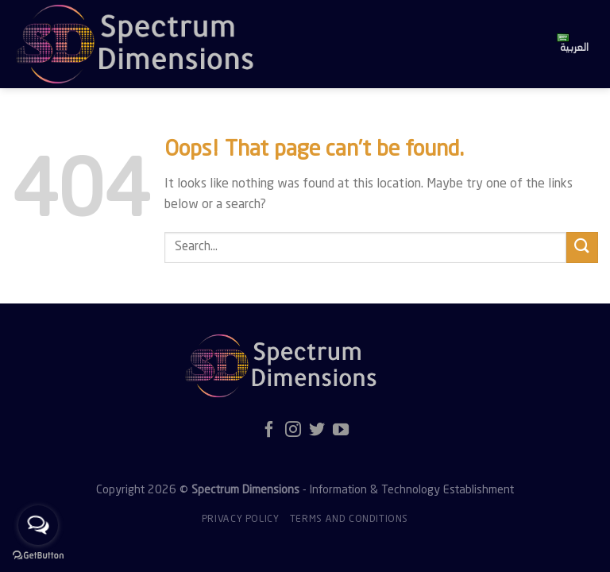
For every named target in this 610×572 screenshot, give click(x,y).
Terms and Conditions (349, 519)
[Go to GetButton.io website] (38, 556)
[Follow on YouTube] (341, 430)
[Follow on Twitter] (317, 430)
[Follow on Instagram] (293, 430)
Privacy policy (241, 519)
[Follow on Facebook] (269, 430)
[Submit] (582, 247)
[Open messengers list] (38, 525)
